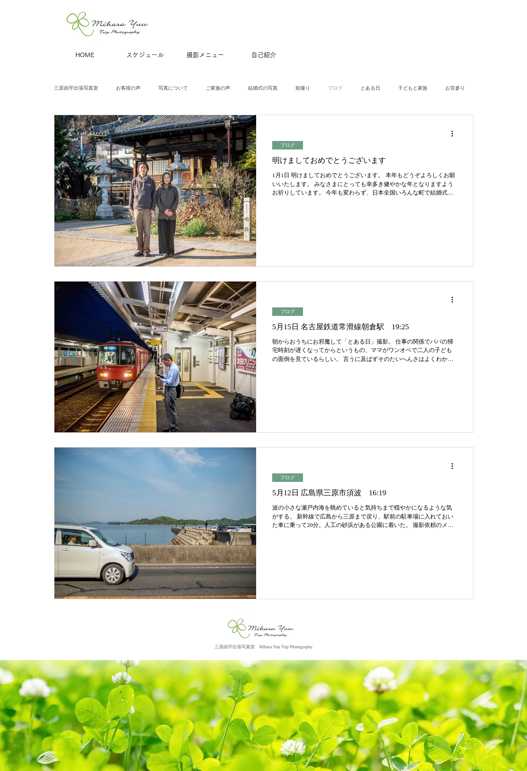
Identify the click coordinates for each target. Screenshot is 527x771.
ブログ (335, 88)
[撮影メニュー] (205, 55)
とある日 (370, 88)
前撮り (302, 88)
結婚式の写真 (263, 88)
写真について (173, 88)
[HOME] (84, 55)
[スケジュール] (145, 55)
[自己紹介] (263, 55)
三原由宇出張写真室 (76, 88)
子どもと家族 (412, 88)
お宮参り (455, 88)
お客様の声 (128, 88)
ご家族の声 (218, 88)
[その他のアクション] (455, 133)
